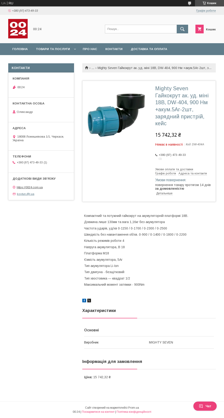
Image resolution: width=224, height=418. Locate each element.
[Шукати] (182, 29)
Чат (205, 406)
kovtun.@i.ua (25, 194)
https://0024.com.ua (30, 187)
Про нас (90, 49)
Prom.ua (133, 407)
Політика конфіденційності (134, 411)
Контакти (114, 49)
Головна (20, 49)
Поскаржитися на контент (98, 411)
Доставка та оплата (149, 49)
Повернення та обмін (31, 61)
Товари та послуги (53, 49)
